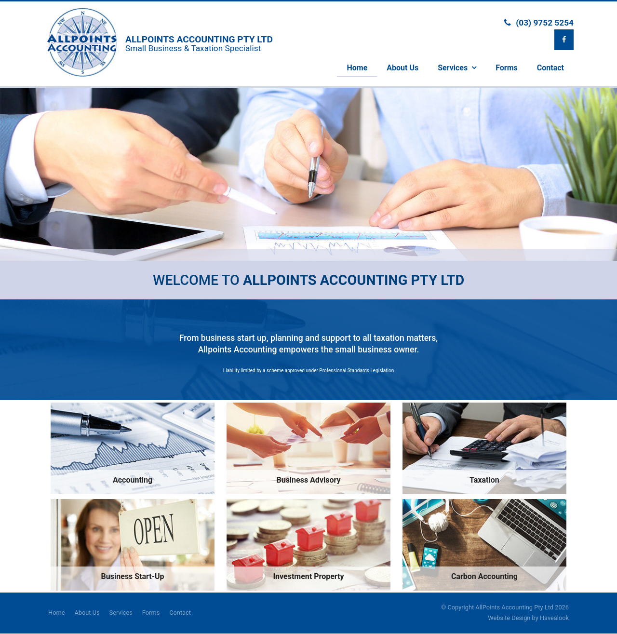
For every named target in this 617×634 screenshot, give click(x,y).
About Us (86, 612)
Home (56, 612)
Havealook (554, 617)
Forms (151, 612)
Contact (180, 612)
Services (121, 612)
